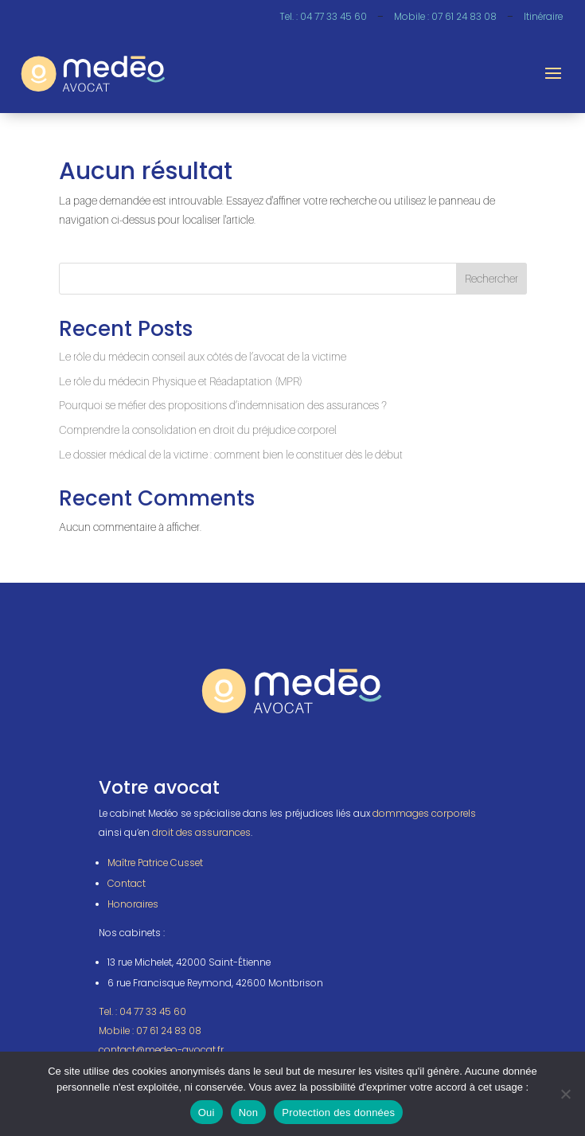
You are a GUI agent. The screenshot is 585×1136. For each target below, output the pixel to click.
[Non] (565, 1094)
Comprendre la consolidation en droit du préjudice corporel (198, 429)
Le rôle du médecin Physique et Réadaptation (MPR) (180, 381)
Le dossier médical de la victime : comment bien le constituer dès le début (231, 454)
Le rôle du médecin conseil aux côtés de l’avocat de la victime (202, 356)
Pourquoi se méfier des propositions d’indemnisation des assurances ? (223, 405)
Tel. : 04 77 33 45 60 (323, 16)
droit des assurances (201, 832)
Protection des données (338, 1112)
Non (249, 1112)
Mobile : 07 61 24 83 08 (445, 16)
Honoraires (132, 904)
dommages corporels (424, 813)
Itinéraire (543, 16)
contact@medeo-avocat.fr (161, 1050)
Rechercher (491, 278)
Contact (126, 883)
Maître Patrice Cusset (155, 863)
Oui (206, 1112)
